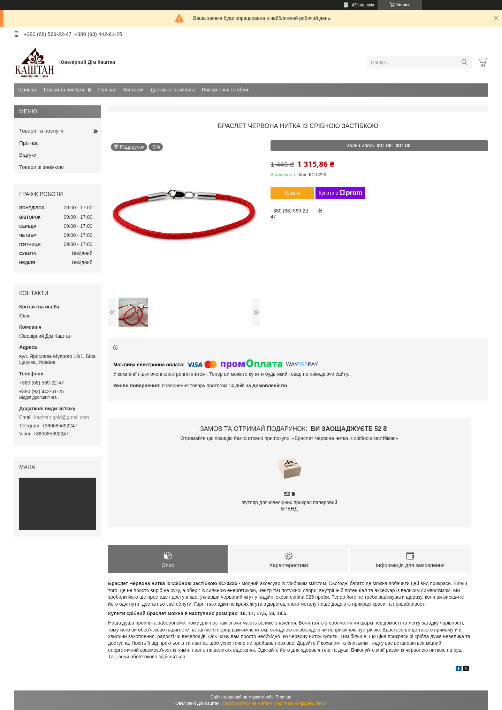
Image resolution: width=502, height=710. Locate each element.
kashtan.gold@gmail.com (61, 417)
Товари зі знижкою (41, 167)
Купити (292, 193)
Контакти (133, 89)
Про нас (107, 89)
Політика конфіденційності (302, 703)
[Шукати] (464, 62)
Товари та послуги (63, 89)
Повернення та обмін (226, 89)
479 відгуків (363, 4)
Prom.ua (283, 697)
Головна (26, 89)
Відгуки (28, 155)
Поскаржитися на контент (247, 703)
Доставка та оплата (173, 89)
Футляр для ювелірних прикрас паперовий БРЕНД (289, 505)
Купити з (340, 193)
